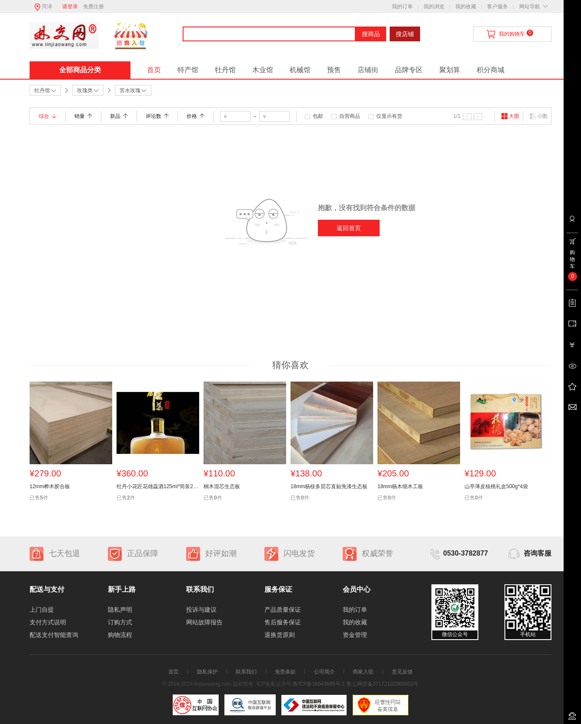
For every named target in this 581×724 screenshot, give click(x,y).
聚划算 (449, 70)
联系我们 (246, 672)
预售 (334, 70)
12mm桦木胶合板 (50, 486)
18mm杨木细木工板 (400, 486)
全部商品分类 (80, 70)
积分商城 (490, 70)
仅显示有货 (389, 116)
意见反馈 (402, 672)
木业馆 (262, 70)
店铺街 (367, 70)
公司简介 (324, 672)
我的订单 (402, 6)
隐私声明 (120, 609)
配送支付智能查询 (54, 634)
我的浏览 (434, 6)
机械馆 (300, 70)
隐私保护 (207, 672)
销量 (83, 116)
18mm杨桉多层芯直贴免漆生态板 (328, 486)
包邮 (318, 116)
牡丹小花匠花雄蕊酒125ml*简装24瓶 (158, 486)
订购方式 (120, 622)
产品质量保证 (282, 609)
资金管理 (355, 634)
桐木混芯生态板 (222, 486)
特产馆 (187, 70)
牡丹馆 (225, 70)
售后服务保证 (282, 622)
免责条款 (285, 672)
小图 (538, 116)
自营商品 (349, 116)
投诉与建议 (201, 609)
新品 (119, 116)
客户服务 (497, 6)
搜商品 (371, 33)
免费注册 (93, 6)
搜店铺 (405, 33)
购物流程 (120, 634)
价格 (195, 116)
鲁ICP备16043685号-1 (319, 684)
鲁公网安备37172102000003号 (382, 684)
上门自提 (42, 609)
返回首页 (349, 228)
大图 (510, 116)
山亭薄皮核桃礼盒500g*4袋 (496, 486)
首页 (154, 70)
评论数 (157, 116)
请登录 (70, 6)
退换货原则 (279, 634)
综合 (48, 116)
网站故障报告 (204, 622)
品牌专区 (409, 70)
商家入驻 (363, 672)
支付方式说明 (48, 622)
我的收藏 (465, 6)
